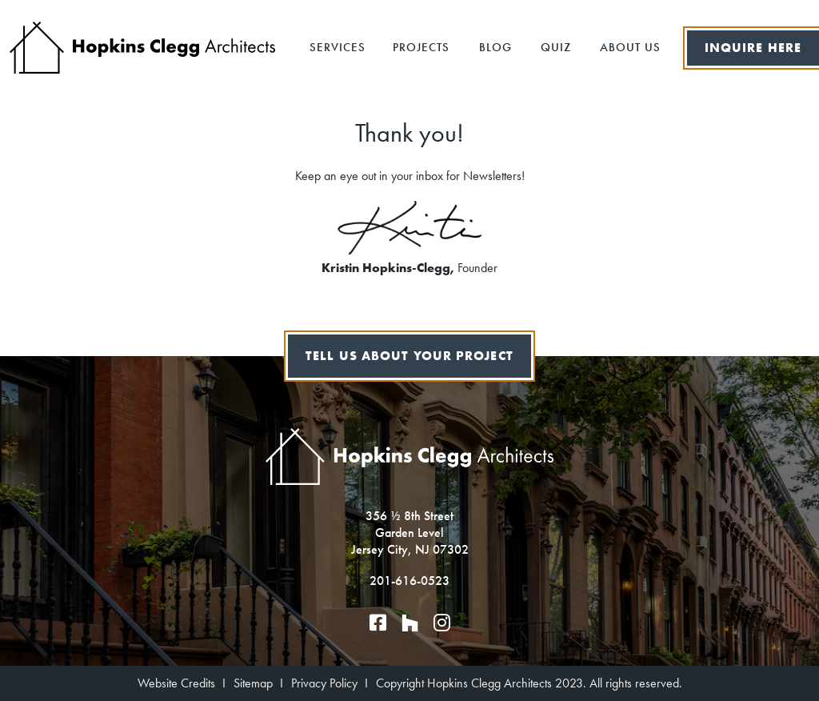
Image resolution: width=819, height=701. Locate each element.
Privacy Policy (324, 683)
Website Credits (176, 683)
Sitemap (253, 683)
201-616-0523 (409, 580)
